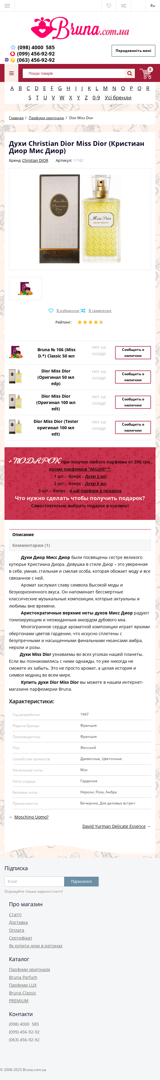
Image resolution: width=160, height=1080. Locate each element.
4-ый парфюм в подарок (96, 490)
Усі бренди (118, 97)
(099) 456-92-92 (36, 53)
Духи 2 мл (95, 476)
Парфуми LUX (23, 985)
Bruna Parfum (23, 977)
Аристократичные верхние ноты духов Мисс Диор (77, 613)
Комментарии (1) (31, 545)
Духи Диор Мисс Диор (45, 557)
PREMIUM (18, 1000)
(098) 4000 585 (36, 47)
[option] (25, 288)
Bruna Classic (22, 993)
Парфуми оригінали (29, 969)
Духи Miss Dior (35, 654)
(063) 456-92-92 (36, 60)
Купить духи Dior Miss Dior (50, 682)
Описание (23, 534)
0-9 (96, 97)
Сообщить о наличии (133, 352)
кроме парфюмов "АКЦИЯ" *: (80, 469)
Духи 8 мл (95, 483)
